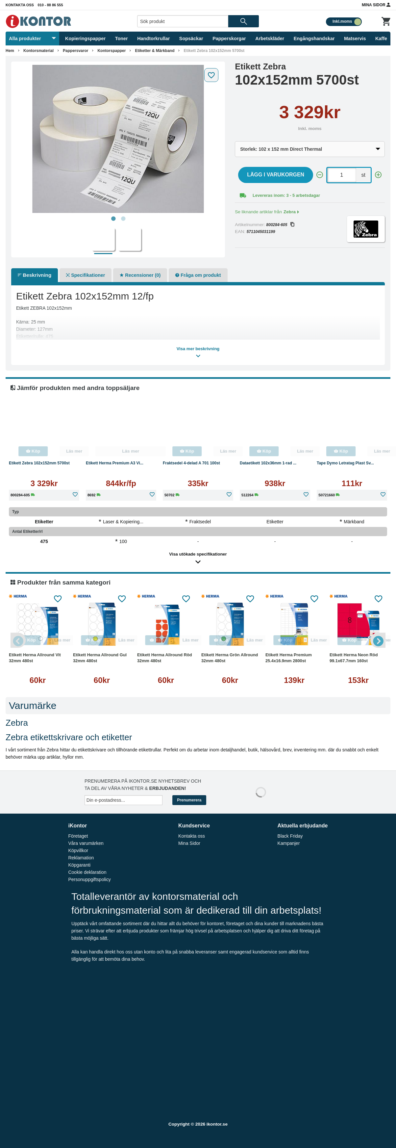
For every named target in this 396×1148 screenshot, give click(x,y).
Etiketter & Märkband (154, 50)
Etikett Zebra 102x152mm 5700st (214, 50)
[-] (319, 175)
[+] (378, 175)
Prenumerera (189, 800)
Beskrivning (34, 275)
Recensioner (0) (140, 275)
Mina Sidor (376, 5)
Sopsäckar (191, 38)
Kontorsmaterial (38, 50)
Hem (10, 50)
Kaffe (381, 38)
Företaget (78, 836)
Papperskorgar (229, 38)
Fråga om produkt (198, 275)
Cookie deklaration (87, 872)
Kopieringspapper (85, 38)
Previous (19, 640)
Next (377, 640)
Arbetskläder (269, 38)
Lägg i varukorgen (275, 174)
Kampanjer (289, 843)
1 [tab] (113, 219)
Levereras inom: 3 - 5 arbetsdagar (286, 195)
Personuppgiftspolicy (89, 879)
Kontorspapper (111, 50)
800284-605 (280, 224)
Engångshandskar (314, 38)
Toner (121, 38)
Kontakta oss (20, 5)
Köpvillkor (78, 850)
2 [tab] (123, 219)
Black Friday (290, 836)
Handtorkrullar (153, 38)
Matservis (355, 38)
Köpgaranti (79, 865)
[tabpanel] (118, 139)
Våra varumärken (85, 843)
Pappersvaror (75, 50)
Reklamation (81, 857)
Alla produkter (32, 38)
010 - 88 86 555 (50, 5)
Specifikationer (85, 275)
